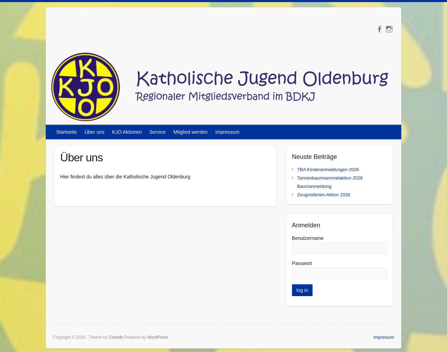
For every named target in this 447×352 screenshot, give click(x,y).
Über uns (94, 132)
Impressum (227, 132)
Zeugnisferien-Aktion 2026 (323, 194)
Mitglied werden (190, 132)
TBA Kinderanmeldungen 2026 (328, 169)
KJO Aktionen (127, 132)
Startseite (66, 132)
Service (157, 132)
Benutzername (308, 238)
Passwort (302, 263)
